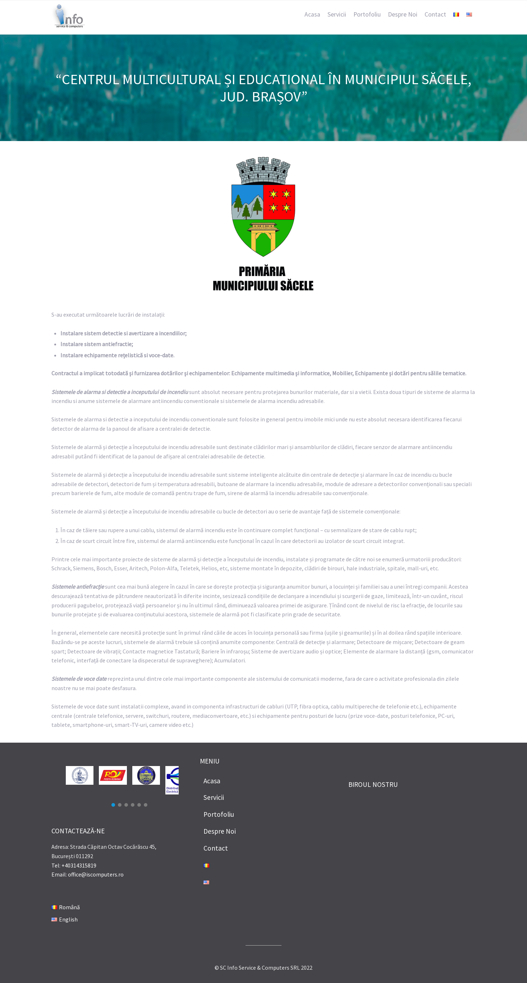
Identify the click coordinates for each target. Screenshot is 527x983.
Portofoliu (367, 14)
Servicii (336, 14)
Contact (435, 14)
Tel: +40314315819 (73, 865)
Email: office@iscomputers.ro (87, 874)
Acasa (312, 14)
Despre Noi (402, 14)
